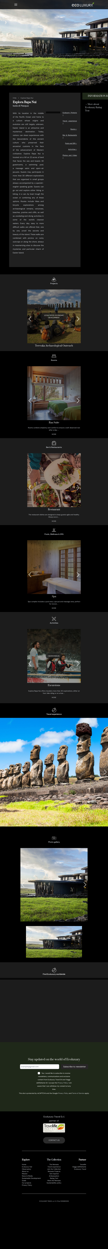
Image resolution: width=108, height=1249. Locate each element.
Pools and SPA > (71, 143)
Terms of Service (78, 1093)
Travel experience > (70, 122)
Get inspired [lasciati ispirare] (54, 1174)
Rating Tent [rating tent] (54, 1178)
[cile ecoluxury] (54, 772)
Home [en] (24, 1164)
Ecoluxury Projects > (70, 114)
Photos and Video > (70, 156)
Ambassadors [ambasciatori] (54, 1176)
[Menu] (16, 5)
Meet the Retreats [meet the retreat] (54, 1180)
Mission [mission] (24, 1174)
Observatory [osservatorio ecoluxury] (26, 1169)
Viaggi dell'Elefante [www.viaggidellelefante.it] (79, 1167)
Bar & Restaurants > (70, 136)
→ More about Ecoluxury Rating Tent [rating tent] (93, 107)
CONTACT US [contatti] (54, 1140)
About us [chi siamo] (25, 1171)
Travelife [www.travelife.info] (83, 1164)
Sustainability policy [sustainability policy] (54, 1183)
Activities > (72, 149)
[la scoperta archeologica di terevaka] (54, 318)
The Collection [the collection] (54, 1159)
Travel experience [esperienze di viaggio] (54, 1167)
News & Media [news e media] (27, 1176)
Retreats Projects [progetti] (54, 1171)
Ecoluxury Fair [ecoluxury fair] (27, 1167)
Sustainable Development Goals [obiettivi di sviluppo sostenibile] (31, 1179)
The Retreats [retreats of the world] (54, 1164)
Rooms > (73, 129)
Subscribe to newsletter (74, 1066)
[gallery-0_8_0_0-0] (54, 884)
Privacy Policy (63, 1083)
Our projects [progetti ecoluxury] (26, 1183)
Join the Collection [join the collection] (54, 1169)
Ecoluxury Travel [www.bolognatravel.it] (80, 1169)
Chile (14, 98)
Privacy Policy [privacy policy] (27, 1185)
